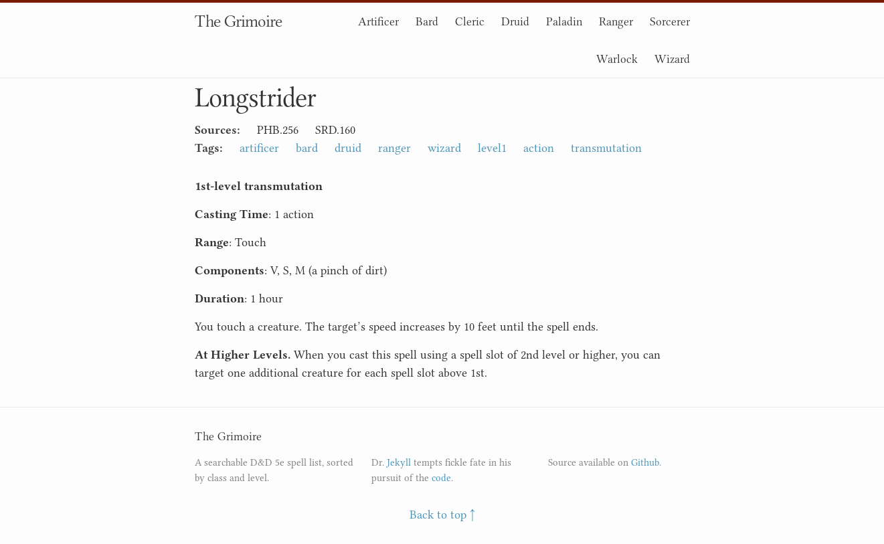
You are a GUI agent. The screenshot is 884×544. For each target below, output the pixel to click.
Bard (427, 21)
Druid (515, 21)
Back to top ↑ (442, 514)
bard (307, 148)
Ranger (616, 21)
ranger (394, 148)
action (538, 148)
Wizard (672, 59)
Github (645, 462)
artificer (259, 148)
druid (348, 148)
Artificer (378, 21)
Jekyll (399, 462)
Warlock (617, 59)
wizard (444, 148)
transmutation (606, 148)
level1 (492, 148)
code (441, 478)
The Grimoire (238, 21)
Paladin (564, 21)
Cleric (469, 21)
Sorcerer (670, 21)
